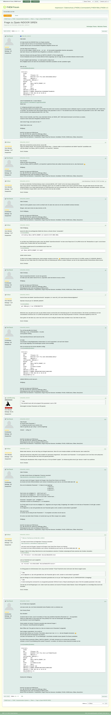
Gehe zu (84, 703)
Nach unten (7, 31)
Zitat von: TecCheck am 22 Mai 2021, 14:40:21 (33, 538)
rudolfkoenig (10, 398)
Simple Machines (14, 713)
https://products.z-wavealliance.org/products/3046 (33, 102)
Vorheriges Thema (92, 26)
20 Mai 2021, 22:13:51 (24, 158)
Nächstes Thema (102, 26)
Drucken (104, 31)
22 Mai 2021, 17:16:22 (24, 601)
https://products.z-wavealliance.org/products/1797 (33, 477)
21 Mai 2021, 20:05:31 (24, 294)
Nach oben (7, 696)
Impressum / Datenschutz (64, 8)
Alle (23, 31)
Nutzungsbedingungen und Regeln (95, 713)
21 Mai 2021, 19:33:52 (24, 269)
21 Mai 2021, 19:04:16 (24, 225)
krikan (8, 142)
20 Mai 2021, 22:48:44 (24, 198)
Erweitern (31, 68)
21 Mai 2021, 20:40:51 (24, 327)
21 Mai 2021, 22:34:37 (24, 419)
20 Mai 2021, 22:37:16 (24, 181)
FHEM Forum (13, 7)
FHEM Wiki (95, 8)
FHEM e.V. (104, 8)
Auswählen (26, 68)
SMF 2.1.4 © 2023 (6, 713)
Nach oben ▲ (106, 713)
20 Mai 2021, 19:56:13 (26, 36)
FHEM (77, 8)
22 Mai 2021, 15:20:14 (24, 534)
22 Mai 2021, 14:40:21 (24, 469)
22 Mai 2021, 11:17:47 (24, 448)
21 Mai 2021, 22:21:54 (24, 397)
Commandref (85, 8)
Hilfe (86, 713)
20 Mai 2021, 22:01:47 (24, 142)
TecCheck (9, 36)
